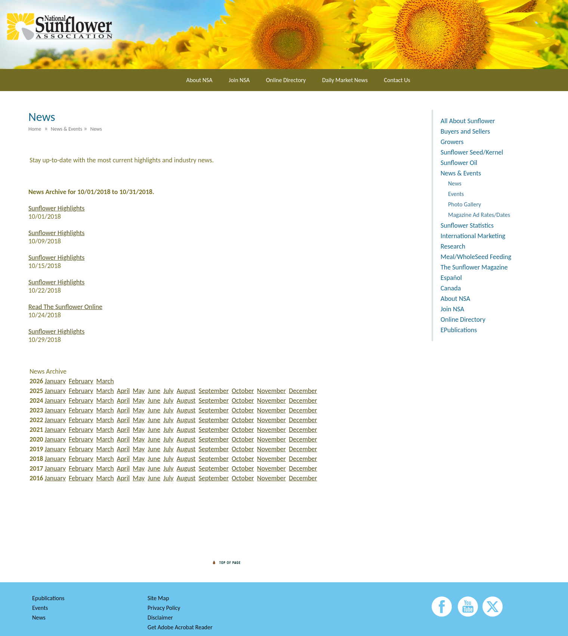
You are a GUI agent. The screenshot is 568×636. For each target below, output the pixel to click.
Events (456, 193)
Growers (452, 142)
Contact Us (397, 80)
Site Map (158, 598)
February (81, 381)
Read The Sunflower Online (65, 307)
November (271, 391)
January (55, 381)
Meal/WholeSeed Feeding (476, 257)
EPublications (459, 330)
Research (453, 246)
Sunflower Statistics (467, 225)
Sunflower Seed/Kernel (472, 152)
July (168, 391)
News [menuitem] (96, 129)
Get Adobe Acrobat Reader (180, 627)
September (213, 391)
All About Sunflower (468, 121)
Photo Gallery (464, 204)
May (139, 391)
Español (451, 278)
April (123, 391)
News (455, 183)
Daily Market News (345, 80)
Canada (451, 288)
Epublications (48, 598)
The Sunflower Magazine (474, 267)
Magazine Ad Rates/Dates (479, 214)
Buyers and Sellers (465, 131)
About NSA (199, 80)
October (243, 391)
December (303, 391)
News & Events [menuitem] (66, 129)
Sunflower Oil (459, 163)
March (105, 381)
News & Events (461, 173)
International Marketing (473, 236)
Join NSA (239, 80)
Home (34, 129)
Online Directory (286, 80)
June (154, 391)
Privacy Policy (164, 607)
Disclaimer (160, 617)
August (186, 391)
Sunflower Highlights (56, 208)
